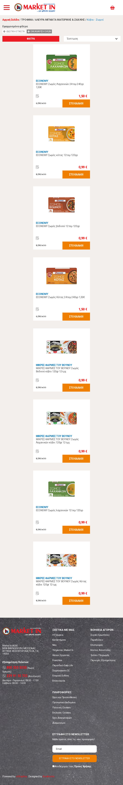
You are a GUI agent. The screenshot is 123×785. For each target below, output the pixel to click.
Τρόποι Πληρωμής (99, 655)
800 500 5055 (14, 667)
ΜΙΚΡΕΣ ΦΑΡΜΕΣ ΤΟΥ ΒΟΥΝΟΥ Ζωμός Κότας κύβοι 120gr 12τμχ (61, 583)
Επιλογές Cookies (61, 712)
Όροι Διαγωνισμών (62, 717)
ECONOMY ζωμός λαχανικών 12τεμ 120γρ (59, 510)
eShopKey (21, 776)
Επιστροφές (96, 645)
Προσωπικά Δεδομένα (63, 702)
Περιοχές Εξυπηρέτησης (103, 660)
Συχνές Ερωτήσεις (100, 634)
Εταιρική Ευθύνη (60, 675)
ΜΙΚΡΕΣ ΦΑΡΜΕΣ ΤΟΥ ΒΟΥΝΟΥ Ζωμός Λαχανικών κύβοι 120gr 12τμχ (57, 441)
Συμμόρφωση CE (61, 670)
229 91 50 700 (15, 676)
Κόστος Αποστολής (100, 650)
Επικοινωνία (58, 680)
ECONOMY (42, 80)
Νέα (54, 645)
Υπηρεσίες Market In (62, 650)
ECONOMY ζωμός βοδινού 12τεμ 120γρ (58, 226)
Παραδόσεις (96, 639)
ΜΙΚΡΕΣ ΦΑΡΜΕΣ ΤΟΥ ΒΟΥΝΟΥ (54, 365)
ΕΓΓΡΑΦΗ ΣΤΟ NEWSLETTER (74, 758)
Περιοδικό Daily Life (62, 665)
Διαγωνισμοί (58, 722)
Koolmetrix (48, 776)
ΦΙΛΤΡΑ (31, 38)
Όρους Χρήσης (82, 766)
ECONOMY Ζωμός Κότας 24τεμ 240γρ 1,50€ (60, 297)
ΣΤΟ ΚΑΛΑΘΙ (76, 103)
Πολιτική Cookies (61, 707)
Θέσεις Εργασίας (61, 655)
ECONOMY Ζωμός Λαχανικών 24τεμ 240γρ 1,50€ (60, 86)
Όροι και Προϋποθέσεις (64, 697)
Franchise (57, 660)
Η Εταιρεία (57, 634)
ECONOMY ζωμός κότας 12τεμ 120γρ (57, 155)
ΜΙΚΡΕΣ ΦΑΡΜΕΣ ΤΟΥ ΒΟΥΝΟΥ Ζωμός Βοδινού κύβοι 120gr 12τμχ (57, 370)
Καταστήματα (59, 639)
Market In (34, 7)
